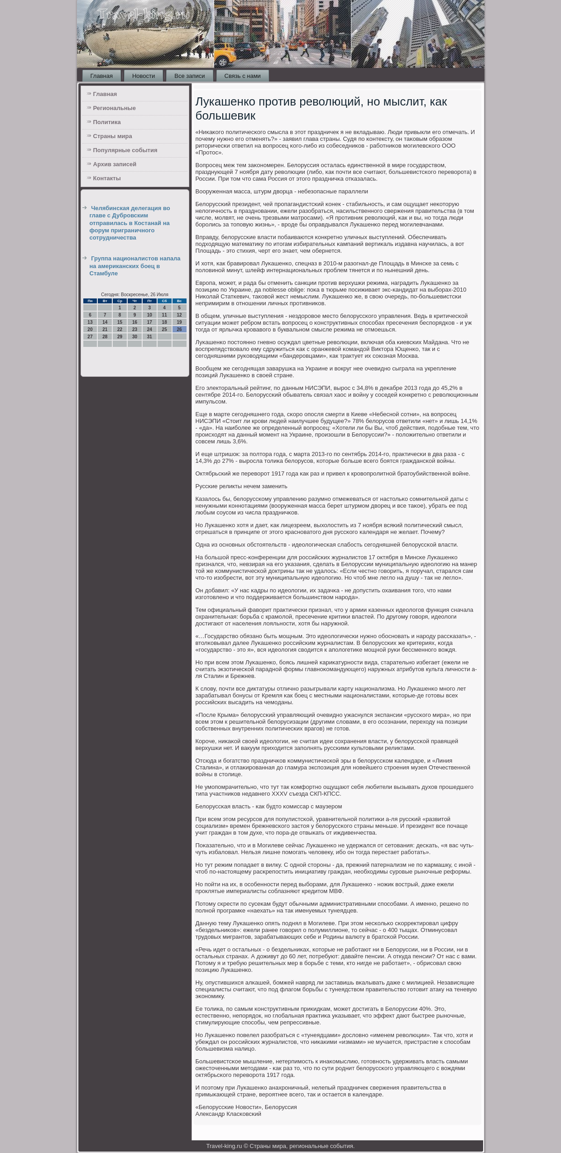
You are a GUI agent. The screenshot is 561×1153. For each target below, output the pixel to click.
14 (104, 322)
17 (149, 322)
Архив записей (115, 164)
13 (89, 322)
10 (149, 314)
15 (119, 322)
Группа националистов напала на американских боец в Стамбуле (135, 266)
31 (149, 336)
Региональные (114, 108)
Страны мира (112, 136)
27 (89, 336)
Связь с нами (243, 75)
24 (149, 329)
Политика (107, 122)
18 (164, 322)
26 (179, 329)
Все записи (189, 75)
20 (89, 329)
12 (179, 314)
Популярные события (125, 150)
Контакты (107, 178)
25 (164, 329)
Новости (143, 75)
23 (134, 329)
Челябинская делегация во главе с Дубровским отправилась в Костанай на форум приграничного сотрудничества (130, 223)
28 (104, 336)
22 (119, 329)
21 (104, 329)
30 (134, 336)
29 (119, 336)
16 (134, 322)
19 (179, 322)
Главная (102, 75)
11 (164, 314)
